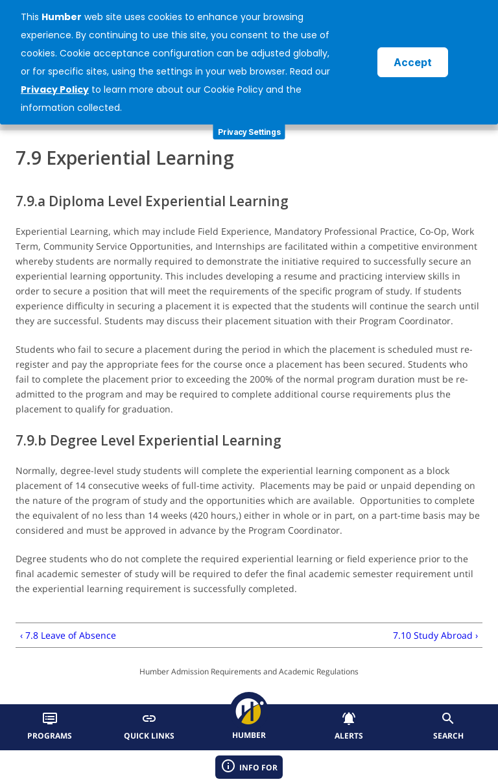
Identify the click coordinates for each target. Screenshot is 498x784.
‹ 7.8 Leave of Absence (68, 635)
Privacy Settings (249, 132)
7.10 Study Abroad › (435, 635)
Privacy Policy (55, 89)
